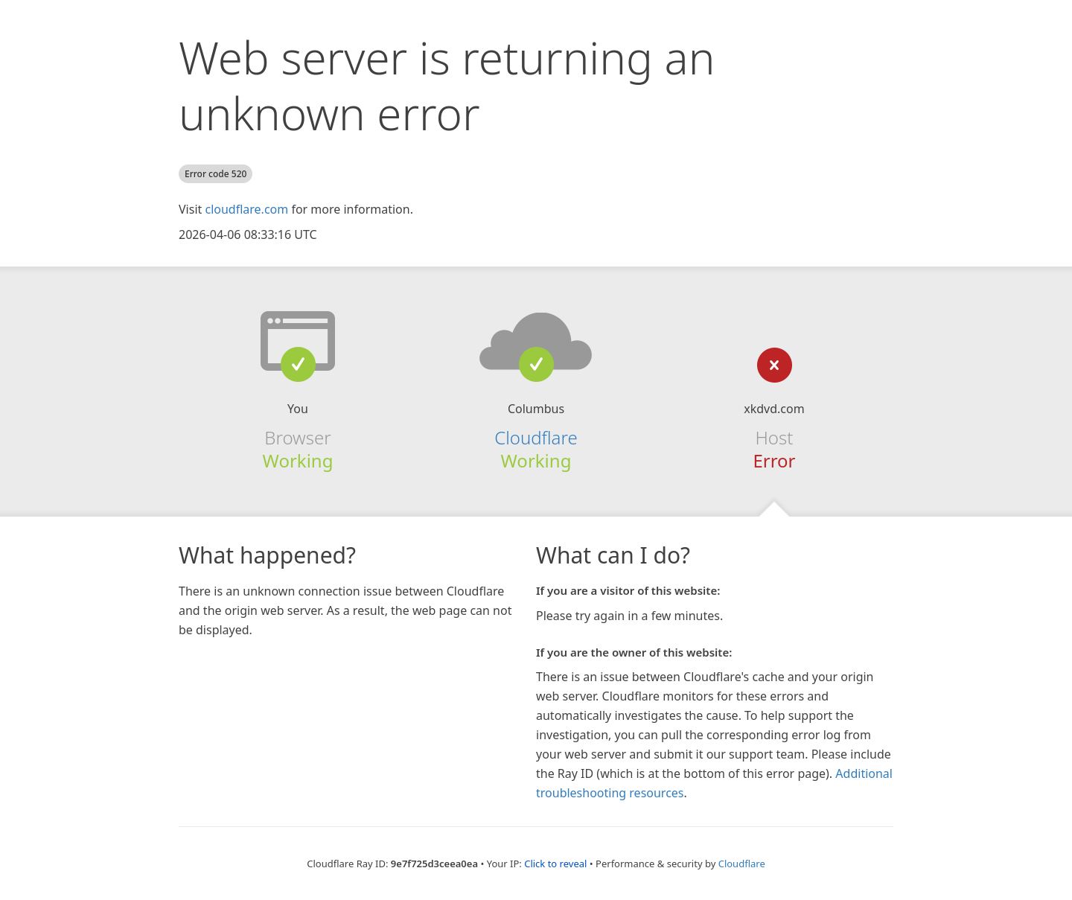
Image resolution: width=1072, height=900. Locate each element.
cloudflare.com (246, 209)
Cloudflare (535, 437)
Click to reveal (555, 863)
